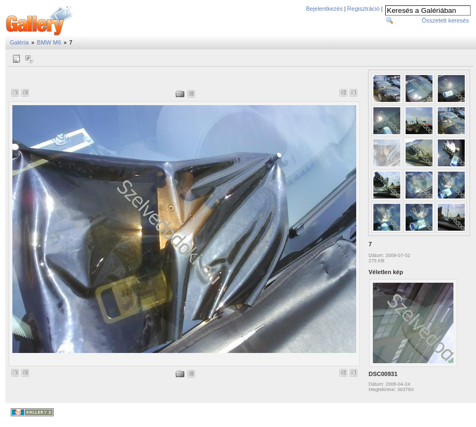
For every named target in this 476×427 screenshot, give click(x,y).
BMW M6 (49, 42)
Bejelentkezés (324, 8)
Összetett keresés (445, 20)
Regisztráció (363, 8)
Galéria (19, 42)
